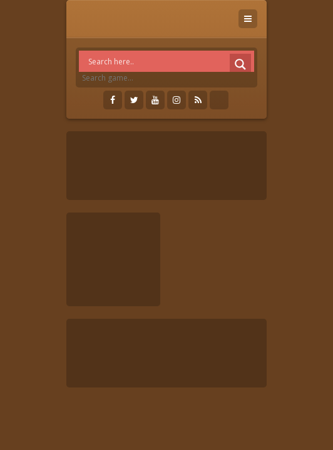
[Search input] (169, 61)
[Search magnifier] (240, 64)
